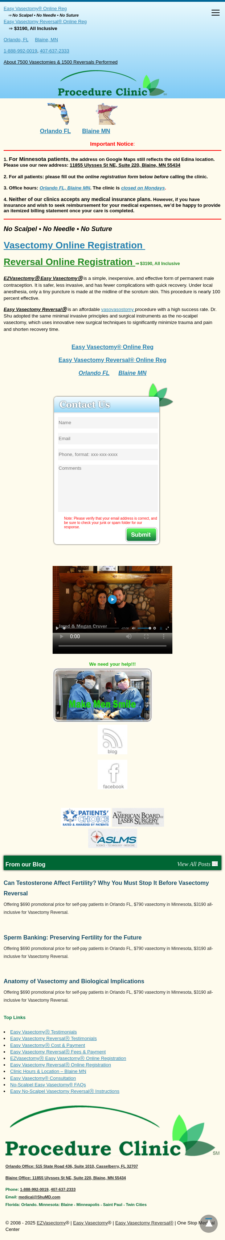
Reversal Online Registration (92, 261)
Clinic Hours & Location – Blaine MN (48, 1071)
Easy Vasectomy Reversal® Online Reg (45, 21)
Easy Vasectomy (90, 1223)
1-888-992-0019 (20, 51)
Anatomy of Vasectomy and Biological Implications (74, 981)
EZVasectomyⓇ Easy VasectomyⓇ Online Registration (68, 1058)
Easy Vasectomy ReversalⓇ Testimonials (53, 1038)
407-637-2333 (54, 51)
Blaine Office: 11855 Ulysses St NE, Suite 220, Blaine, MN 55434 (65, 1178)
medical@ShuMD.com (39, 1197)
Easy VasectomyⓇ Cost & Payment (47, 1045)
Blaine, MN (46, 39)
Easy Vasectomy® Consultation (43, 1078)
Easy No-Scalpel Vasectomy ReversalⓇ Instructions (64, 1091)
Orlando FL (55, 131)
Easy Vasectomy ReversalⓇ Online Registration (60, 1065)
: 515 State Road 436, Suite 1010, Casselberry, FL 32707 (71, 1166)
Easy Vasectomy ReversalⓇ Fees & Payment (58, 1051)
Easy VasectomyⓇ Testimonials (43, 1032)
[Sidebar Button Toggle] (216, 13)
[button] (216, 13)
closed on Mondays (143, 188)
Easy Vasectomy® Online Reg (35, 8)
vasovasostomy (118, 309)
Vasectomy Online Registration (74, 245)
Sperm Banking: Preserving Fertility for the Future (73, 937)
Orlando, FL (16, 39)
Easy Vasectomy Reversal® (144, 1223)
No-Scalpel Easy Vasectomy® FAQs (48, 1084)
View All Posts (197, 864)
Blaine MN (96, 131)
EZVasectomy (51, 1223)
